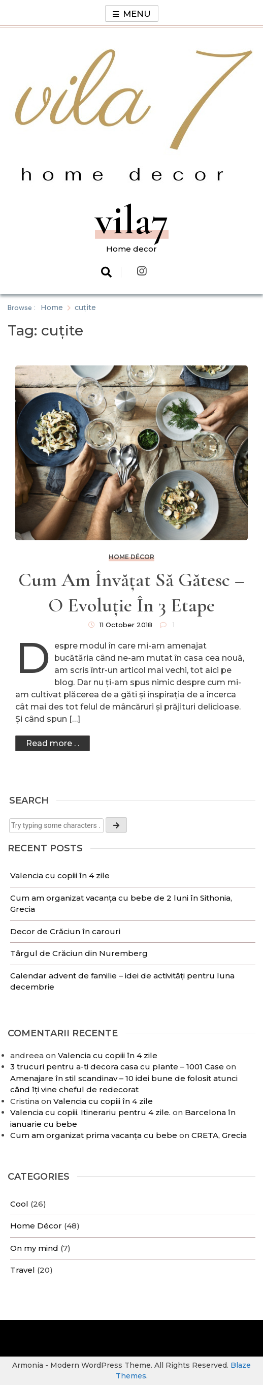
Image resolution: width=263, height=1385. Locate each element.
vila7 (132, 220)
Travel (22, 1270)
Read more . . (52, 743)
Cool (19, 1204)
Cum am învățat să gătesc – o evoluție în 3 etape (131, 592)
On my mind (34, 1248)
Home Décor (36, 1225)
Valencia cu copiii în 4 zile (61, 875)
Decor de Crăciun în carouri (65, 931)
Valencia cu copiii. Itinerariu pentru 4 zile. (90, 1112)
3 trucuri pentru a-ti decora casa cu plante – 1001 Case (117, 1066)
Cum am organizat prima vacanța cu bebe (93, 1135)
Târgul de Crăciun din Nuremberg (80, 953)
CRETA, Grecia (219, 1135)
